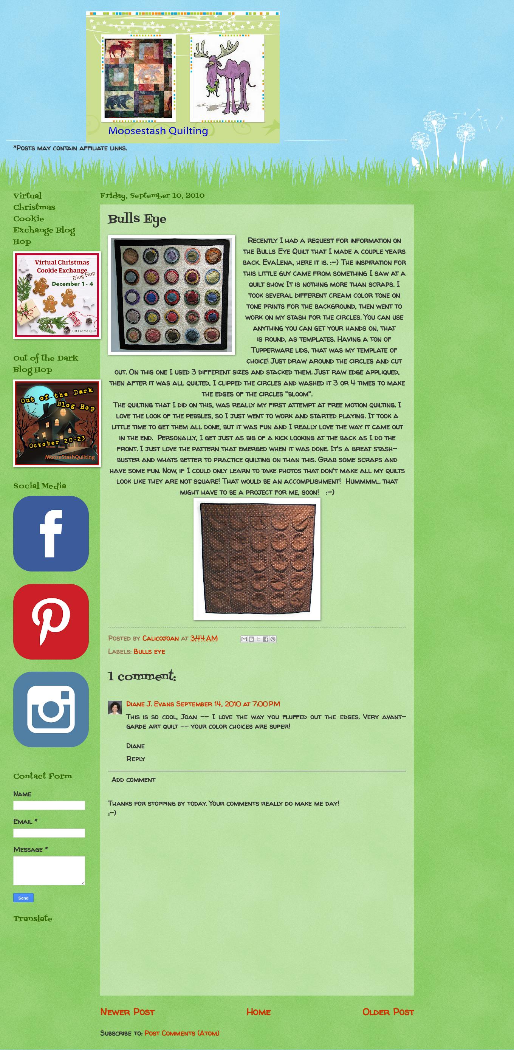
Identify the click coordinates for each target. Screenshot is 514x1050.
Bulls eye (149, 651)
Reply (135, 758)
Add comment (133, 779)
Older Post (388, 1011)
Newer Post (127, 1011)
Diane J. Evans (150, 704)
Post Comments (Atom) (181, 1033)
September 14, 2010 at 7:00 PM (228, 704)
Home (258, 1011)
